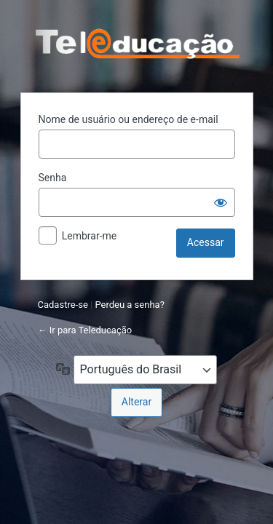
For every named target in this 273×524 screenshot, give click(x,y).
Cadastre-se (63, 304)
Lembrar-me (89, 236)
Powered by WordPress (136, 44)
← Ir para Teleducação (85, 330)
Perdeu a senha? (129, 304)
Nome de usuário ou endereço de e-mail (128, 119)
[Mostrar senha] (220, 202)
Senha (53, 177)
